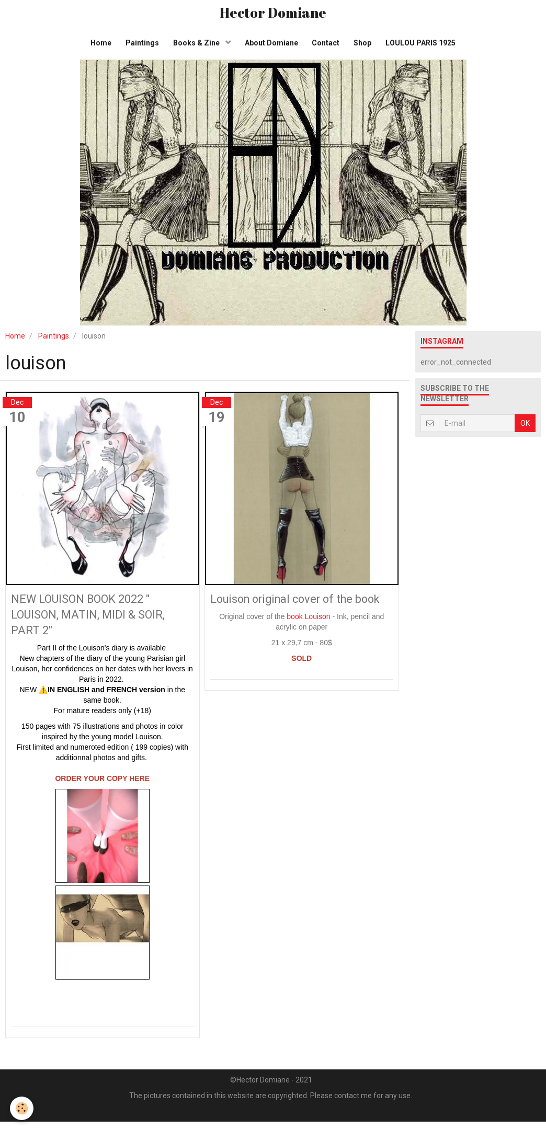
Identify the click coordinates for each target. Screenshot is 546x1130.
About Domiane (271, 47)
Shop (366, 47)
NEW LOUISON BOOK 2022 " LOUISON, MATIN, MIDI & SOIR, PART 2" (94, 621)
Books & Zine (196, 47)
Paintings (139, 47)
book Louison (308, 640)
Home (96, 47)
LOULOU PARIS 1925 (426, 47)
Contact (328, 47)
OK (525, 429)
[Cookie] (22, 1108)
